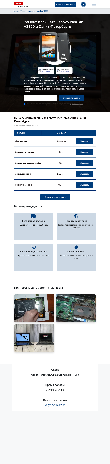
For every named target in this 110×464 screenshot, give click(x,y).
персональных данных (76, 104)
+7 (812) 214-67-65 (55, 405)
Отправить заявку (71, 98)
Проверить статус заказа (65, 4)
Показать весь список (55, 197)
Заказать (84, 141)
